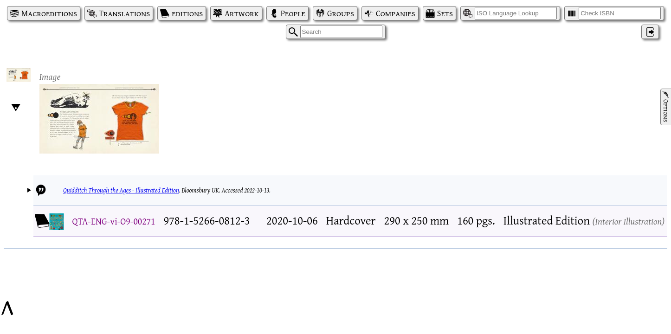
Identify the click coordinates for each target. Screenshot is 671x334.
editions (187, 13)
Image (50, 76)
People (293, 13)
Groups (340, 13)
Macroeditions (49, 13)
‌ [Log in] (650, 32)
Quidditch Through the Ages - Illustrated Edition (121, 190)
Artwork (241, 13)
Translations (124, 13)
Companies (395, 13)
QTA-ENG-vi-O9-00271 (113, 221)
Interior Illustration (628, 221)
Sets (445, 13)
